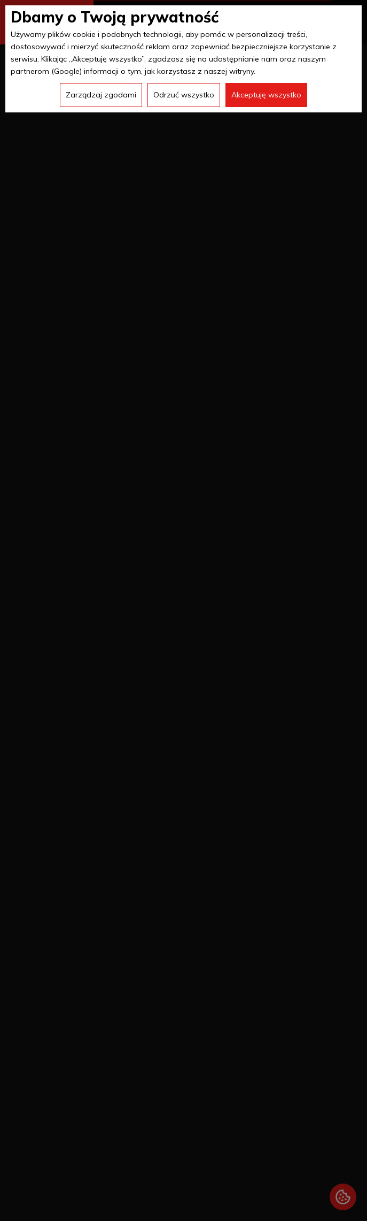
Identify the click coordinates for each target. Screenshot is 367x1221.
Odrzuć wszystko (183, 95)
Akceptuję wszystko (266, 95)
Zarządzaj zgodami (101, 95)
